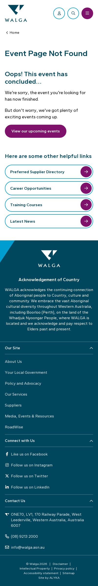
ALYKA (54, 577)
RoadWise (14, 427)
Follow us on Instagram (29, 465)
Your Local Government (26, 372)
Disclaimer (60, 564)
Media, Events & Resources (29, 416)
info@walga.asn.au (25, 547)
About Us (13, 361)
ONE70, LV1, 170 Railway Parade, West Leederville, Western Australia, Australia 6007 (44, 520)
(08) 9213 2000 (21, 536)
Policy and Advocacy (23, 383)
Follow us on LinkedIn (27, 487)
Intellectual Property (35, 568)
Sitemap (68, 573)
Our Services (16, 394)
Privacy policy (64, 568)
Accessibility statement (41, 573)
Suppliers (13, 405)
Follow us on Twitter (26, 476)
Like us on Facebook (26, 454)
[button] (49, 348)
